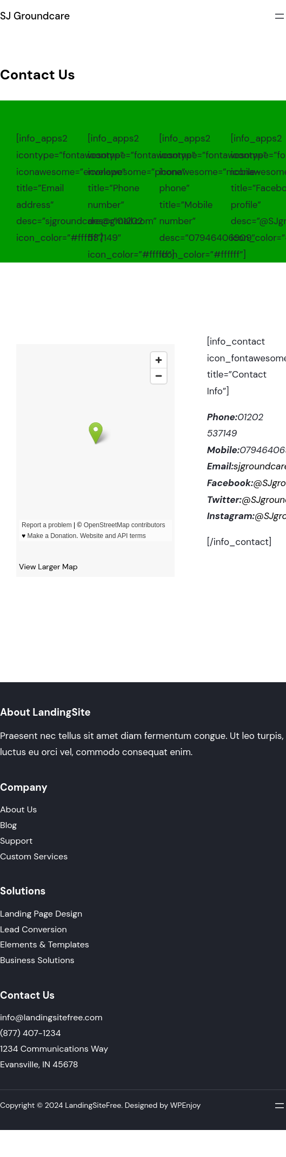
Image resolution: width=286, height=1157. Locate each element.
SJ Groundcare (35, 16)
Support (16, 840)
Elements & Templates (44, 944)
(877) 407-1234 (30, 1033)
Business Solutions (37, 960)
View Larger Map (48, 566)
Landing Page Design (41, 913)
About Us (18, 809)
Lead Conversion (33, 929)
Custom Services (34, 856)
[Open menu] (279, 16)
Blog (8, 825)
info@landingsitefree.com (51, 1017)
